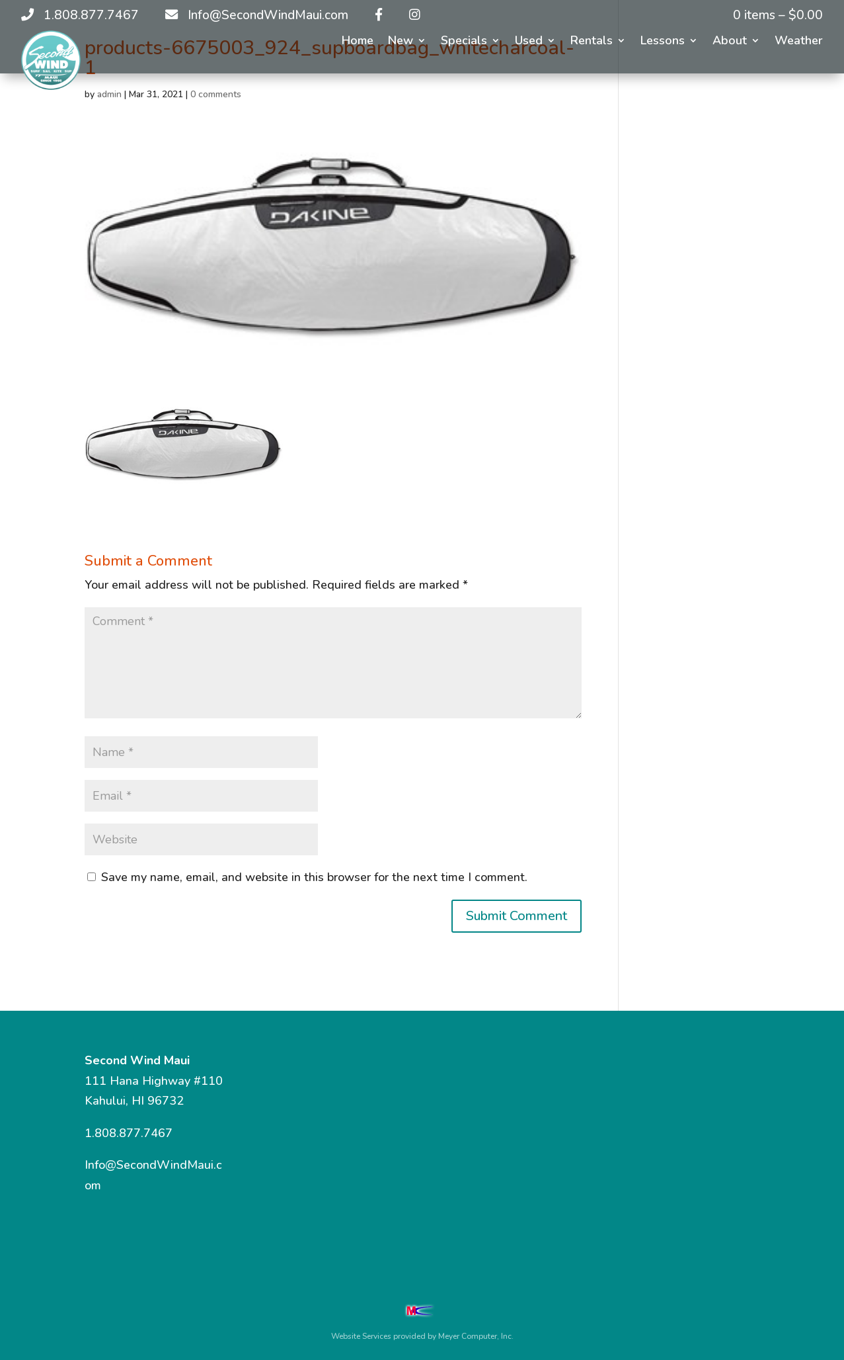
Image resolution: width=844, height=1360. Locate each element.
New (400, 42)
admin (109, 94)
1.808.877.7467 (129, 1133)
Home (357, 42)
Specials (464, 42)
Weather (799, 42)
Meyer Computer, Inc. (476, 1336)
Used (529, 42)
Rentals (591, 42)
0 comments (215, 94)
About (729, 42)
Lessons (662, 42)
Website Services (361, 1336)
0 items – (778, 15)
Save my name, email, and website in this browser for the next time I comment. (314, 877)
